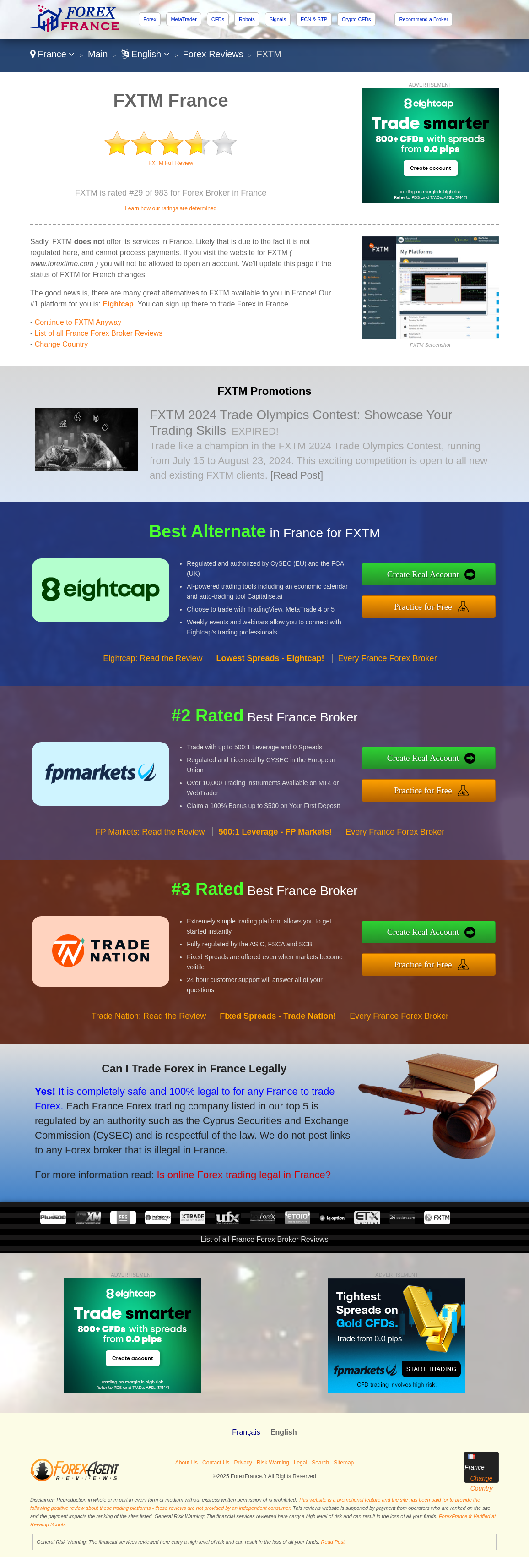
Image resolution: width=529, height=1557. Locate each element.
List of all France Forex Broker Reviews (98, 333)
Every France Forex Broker (387, 681)
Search (320, 1462)
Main (98, 54)
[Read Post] (296, 475)
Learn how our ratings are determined (170, 208)
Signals (278, 19)
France (52, 54)
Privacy (243, 1462)
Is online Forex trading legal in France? (211, 1164)
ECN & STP (314, 19)
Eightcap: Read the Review (152, 681)
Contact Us (215, 1462)
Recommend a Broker (423, 19)
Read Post (333, 1542)
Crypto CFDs (356, 19)
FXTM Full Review (170, 163)
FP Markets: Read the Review (150, 854)
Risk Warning (273, 1462)
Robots (247, 19)
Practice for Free (447, 603)
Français (246, 1432)
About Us (186, 1462)
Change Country (61, 344)
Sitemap (344, 1462)
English (145, 54)
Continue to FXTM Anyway (78, 322)
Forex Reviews (213, 54)
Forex (149, 19)
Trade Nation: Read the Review (149, 1038)
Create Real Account (447, 577)
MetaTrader (183, 19)
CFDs (217, 19)
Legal (300, 1462)
